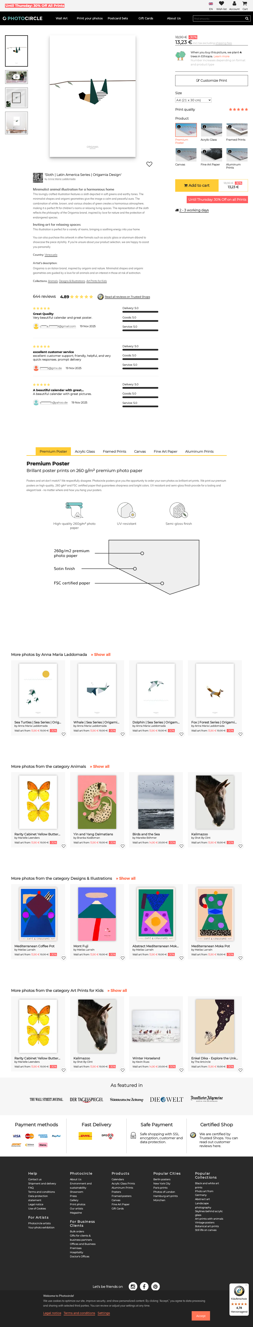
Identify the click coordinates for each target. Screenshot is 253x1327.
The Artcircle (202, 1061)
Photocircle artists (39, 1223)
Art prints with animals (209, 1218)
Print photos (77, 1204)
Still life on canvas (205, 1230)
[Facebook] (144, 1286)
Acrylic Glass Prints (123, 1183)
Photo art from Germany (204, 1193)
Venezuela (51, 254)
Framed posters (121, 1196)
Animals (53, 281)
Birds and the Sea (146, 834)
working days (194, 210)
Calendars (118, 1179)
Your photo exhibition (41, 1227)
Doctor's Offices (79, 1256)
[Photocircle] (23, 18)
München (159, 1200)
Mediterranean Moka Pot (210, 946)
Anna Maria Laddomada (62, 178)
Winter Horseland (146, 1058)
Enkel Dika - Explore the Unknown (215, 1058)
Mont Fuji (80, 946)
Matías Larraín (26, 949)
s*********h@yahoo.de (54, 402)
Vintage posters (204, 1222)
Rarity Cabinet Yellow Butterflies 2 (38, 834)
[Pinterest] (155, 1286)
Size (178, 93)
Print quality (185, 110)
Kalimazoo (199, 834)
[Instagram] (133, 1286)
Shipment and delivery (42, 1183)
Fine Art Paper (121, 1204)
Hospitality (76, 1252)
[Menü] (246, 1285)
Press (73, 1196)
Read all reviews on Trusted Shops (127, 296)
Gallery (74, 1200)
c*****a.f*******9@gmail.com (58, 326)
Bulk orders (77, 1231)
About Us (75, 1179)
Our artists (76, 1208)
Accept (200, 1316)
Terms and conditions (41, 1191)
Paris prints (160, 1187)
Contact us (35, 1179)
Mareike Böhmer (146, 837)
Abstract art (202, 1199)
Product (182, 118)
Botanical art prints (207, 1226)
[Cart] (245, 6)
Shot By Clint (202, 837)
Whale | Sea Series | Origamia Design (97, 722)
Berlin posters (161, 1179)
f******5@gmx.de (51, 368)
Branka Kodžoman (88, 837)
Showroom (76, 1191)
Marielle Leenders (29, 837)
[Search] (247, 18)
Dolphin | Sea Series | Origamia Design (156, 722)
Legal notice (35, 1204)
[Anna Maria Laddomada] (38, 178)
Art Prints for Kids (96, 281)
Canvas (116, 1200)
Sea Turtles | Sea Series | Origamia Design (38, 722)
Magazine (76, 1212)
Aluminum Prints (122, 1187)
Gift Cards (118, 1208)
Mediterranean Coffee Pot (34, 946)
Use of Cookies (37, 1208)
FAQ (31, 1187)
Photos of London (164, 1191)
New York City (161, 1183)
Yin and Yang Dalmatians (93, 834)
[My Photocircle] (234, 6)
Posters (116, 1191)
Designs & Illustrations (72, 281)
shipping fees (223, 43)
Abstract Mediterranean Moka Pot (156, 946)
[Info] (179, 127)
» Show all (100, 654)
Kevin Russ (142, 1061)
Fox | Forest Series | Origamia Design (215, 722)
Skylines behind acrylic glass (209, 1213)
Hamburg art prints (165, 1196)
